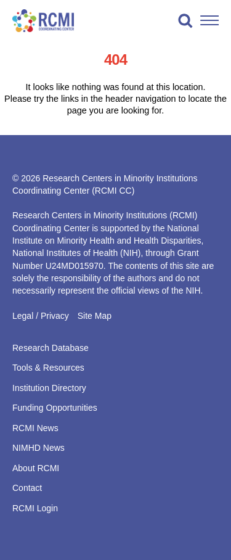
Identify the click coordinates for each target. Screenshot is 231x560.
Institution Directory (49, 388)
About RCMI (35, 468)
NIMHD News (38, 448)
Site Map (94, 316)
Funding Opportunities (54, 408)
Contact (27, 488)
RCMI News (35, 428)
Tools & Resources (48, 368)
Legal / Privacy (40, 316)
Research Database (50, 348)
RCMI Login (35, 508)
